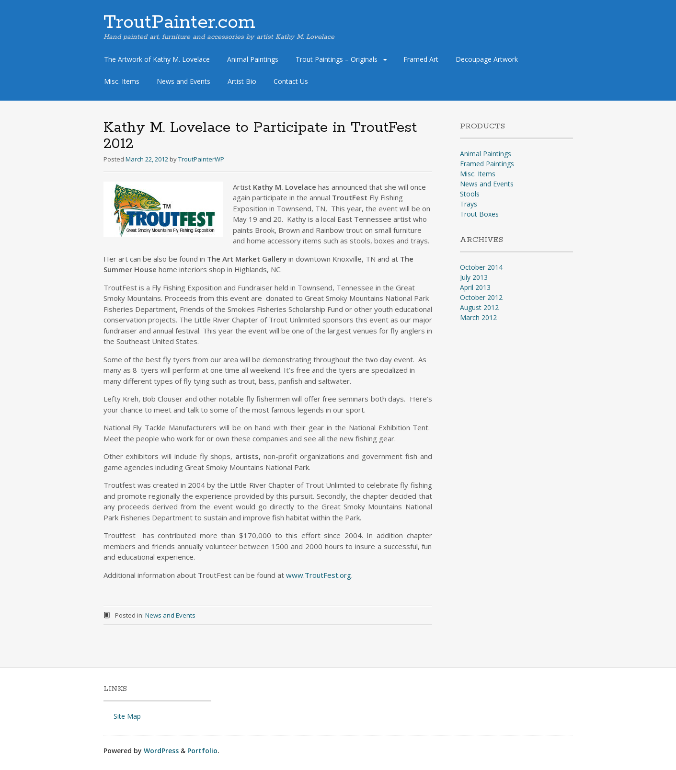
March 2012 (478, 317)
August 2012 (479, 307)
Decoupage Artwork (487, 59)
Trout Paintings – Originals (337, 59)
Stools (470, 193)
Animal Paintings (252, 59)
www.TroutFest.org (318, 575)
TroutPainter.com (179, 22)
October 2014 (481, 267)
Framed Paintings (487, 163)
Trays (468, 203)
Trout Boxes (479, 213)
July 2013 (474, 277)
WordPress (161, 750)
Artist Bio (242, 81)
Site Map (127, 716)
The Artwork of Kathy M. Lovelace (157, 59)
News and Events (183, 81)
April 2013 (475, 287)
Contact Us (291, 81)
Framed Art (420, 59)
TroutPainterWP (201, 159)
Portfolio (202, 750)
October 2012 (481, 297)
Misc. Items (121, 81)
